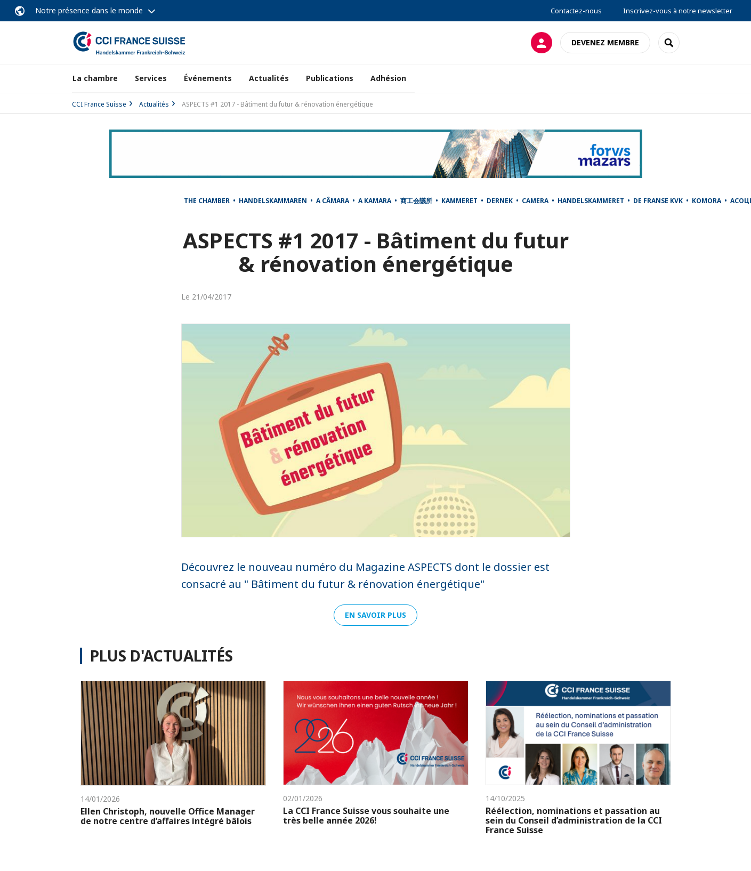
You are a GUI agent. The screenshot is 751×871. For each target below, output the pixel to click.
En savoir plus (375, 615)
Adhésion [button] (388, 78)
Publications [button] (329, 78)
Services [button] (151, 78)
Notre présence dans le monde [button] (89, 10)
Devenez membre (605, 42)
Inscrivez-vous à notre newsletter (677, 10)
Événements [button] (208, 78)
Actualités (269, 78)
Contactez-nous (576, 10)
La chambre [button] (95, 78)
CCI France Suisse (99, 104)
